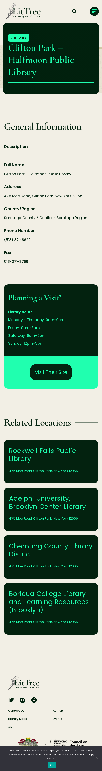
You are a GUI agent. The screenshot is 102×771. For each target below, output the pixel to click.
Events (57, 719)
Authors (58, 711)
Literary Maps (17, 719)
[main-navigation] (94, 11)
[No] (97, 758)
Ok (52, 765)
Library (19, 38)
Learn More (51, 461)
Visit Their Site (51, 372)
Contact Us (16, 711)
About (12, 727)
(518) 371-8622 (17, 239)
